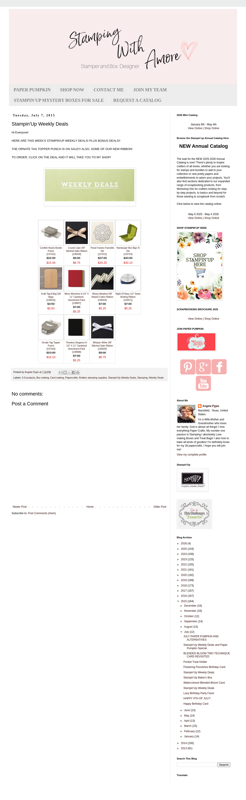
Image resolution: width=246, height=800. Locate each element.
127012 (102, 254)
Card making (57, 377)
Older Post (159, 506)
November (190, 610)
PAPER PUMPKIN (32, 89)
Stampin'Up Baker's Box (197, 677)
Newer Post (20, 506)
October (189, 616)
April (187, 720)
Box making (42, 377)
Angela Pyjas (210, 406)
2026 (184, 543)
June (187, 710)
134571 (128, 300)
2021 (184, 569)
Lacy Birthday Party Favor (198, 693)
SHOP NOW (72, 89)
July (187, 631)
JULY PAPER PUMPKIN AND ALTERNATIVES (201, 638)
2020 (184, 575)
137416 (51, 349)
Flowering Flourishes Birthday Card (204, 667)
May (187, 715)
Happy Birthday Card (195, 703)
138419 (102, 300)
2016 (184, 595)
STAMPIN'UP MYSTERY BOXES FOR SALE (59, 100)
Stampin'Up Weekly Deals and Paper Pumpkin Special (205, 646)
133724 (128, 254)
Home (90, 506)
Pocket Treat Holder (195, 661)
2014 (184, 743)
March (188, 725)
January (189, 736)
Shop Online (211, 128)
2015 (184, 601)
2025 (184, 548)
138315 (51, 300)
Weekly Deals (156, 377)
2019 (184, 580)
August (188, 626)
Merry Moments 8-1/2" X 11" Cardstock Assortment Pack (77, 297)
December (190, 605)
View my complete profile (191, 454)
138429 (102, 349)
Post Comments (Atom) (42, 513)
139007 (76, 303)
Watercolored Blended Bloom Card (204, 682)
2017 (184, 590)
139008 (76, 352)
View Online (195, 128)
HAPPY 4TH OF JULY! (197, 698)
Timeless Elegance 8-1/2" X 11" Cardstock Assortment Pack (76, 345)
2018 (184, 585)
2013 (184, 748)
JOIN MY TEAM (150, 89)
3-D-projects (28, 377)
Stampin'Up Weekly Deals (122, 377)
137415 (51, 254)
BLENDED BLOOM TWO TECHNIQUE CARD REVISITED (206, 655)
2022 (184, 564)
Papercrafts (71, 377)
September (191, 621)
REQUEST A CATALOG (137, 100)
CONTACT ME (109, 89)
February (190, 731)
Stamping (142, 377)
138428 (76, 254)
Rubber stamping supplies (93, 377)
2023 (184, 559)
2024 (184, 554)
